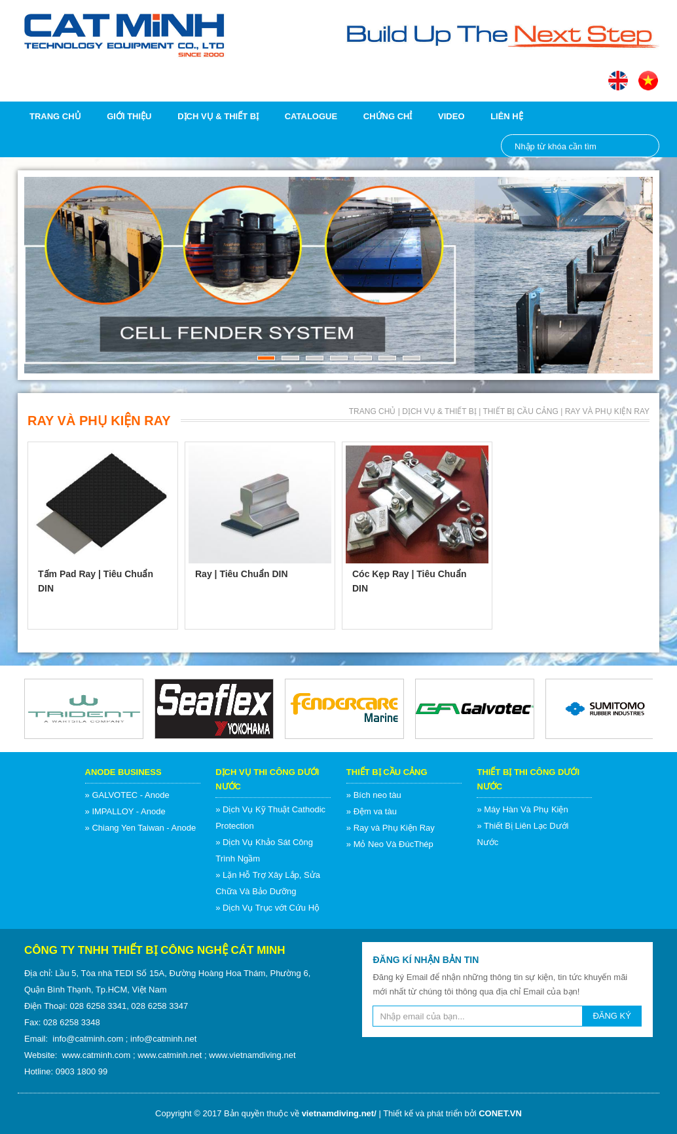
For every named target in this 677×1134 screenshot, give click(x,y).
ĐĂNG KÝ (612, 1016)
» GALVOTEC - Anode (127, 795)
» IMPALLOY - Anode (125, 811)
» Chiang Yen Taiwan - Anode (140, 828)
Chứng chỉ (387, 116)
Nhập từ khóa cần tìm (642, 146)
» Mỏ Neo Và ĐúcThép (389, 844)
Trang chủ (55, 116)
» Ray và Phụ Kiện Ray (390, 828)
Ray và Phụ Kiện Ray (607, 411)
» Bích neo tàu (373, 795)
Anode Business (123, 772)
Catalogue (311, 116)
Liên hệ (506, 116)
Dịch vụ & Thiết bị (218, 116)
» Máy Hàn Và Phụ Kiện (522, 809)
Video (451, 116)
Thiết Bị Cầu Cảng (520, 411)
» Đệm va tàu (371, 811)
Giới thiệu (129, 116)
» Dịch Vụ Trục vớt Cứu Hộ (267, 908)
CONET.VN (500, 1113)
